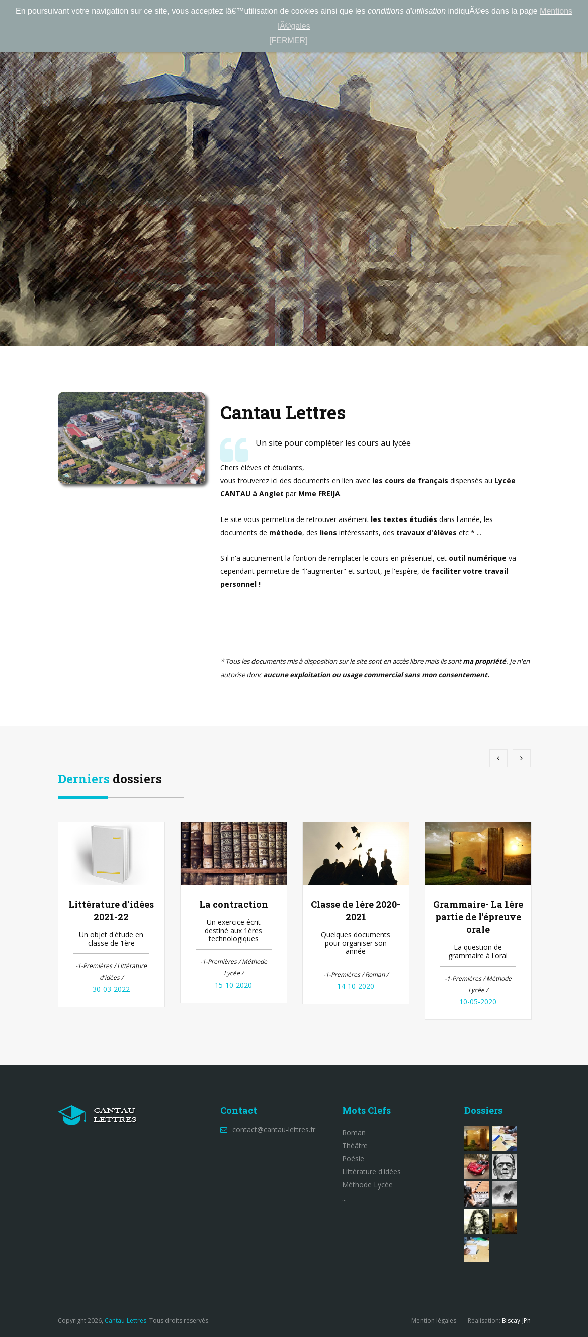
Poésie (353, 1158)
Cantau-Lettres (125, 1320)
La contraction (233, 904)
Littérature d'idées (371, 1171)
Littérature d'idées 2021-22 (111, 910)
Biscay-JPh (516, 1320)
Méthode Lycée (367, 1185)
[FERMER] (288, 40)
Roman (354, 1132)
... (344, 1198)
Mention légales (433, 1320)
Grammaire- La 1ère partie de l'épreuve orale (478, 916)
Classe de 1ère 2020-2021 (355, 910)
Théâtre (355, 1145)
